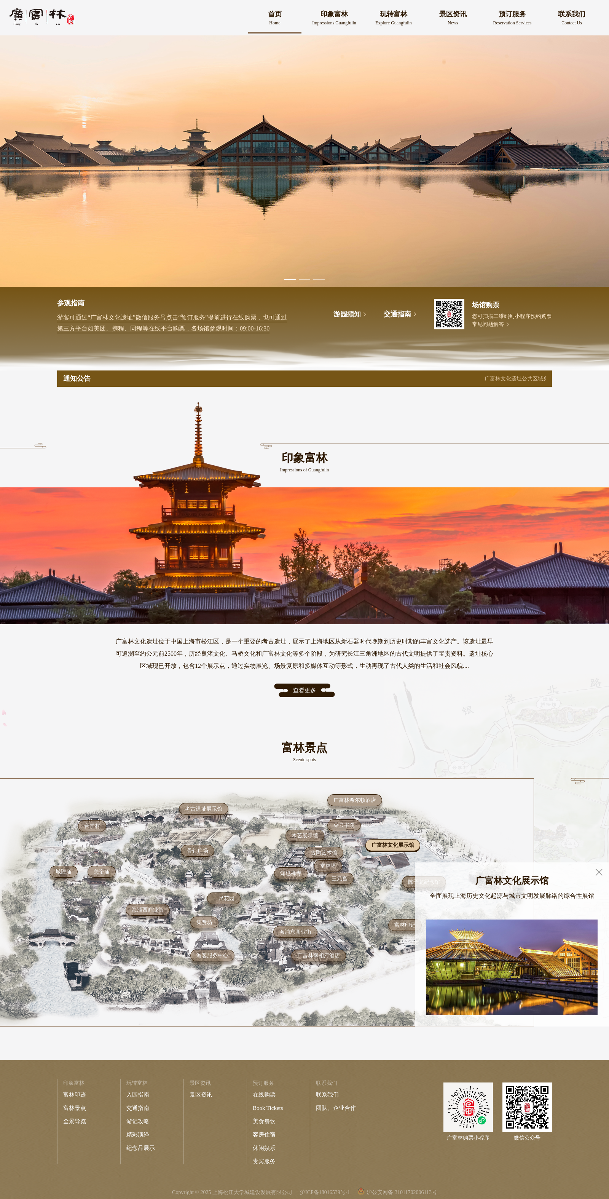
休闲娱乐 (264, 1148)
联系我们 (327, 1095)
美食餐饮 (264, 1121)
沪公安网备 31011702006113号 (402, 1192)
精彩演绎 (137, 1135)
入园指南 (137, 1095)
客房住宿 (264, 1135)
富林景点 (74, 1108)
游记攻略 (137, 1121)
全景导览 (74, 1121)
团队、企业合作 (336, 1108)
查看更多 (304, 690)
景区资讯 (201, 1095)
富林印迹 (74, 1095)
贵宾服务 (264, 1161)
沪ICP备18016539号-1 (325, 1192)
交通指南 (137, 1108)
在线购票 (264, 1095)
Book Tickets (268, 1108)
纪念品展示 (140, 1148)
